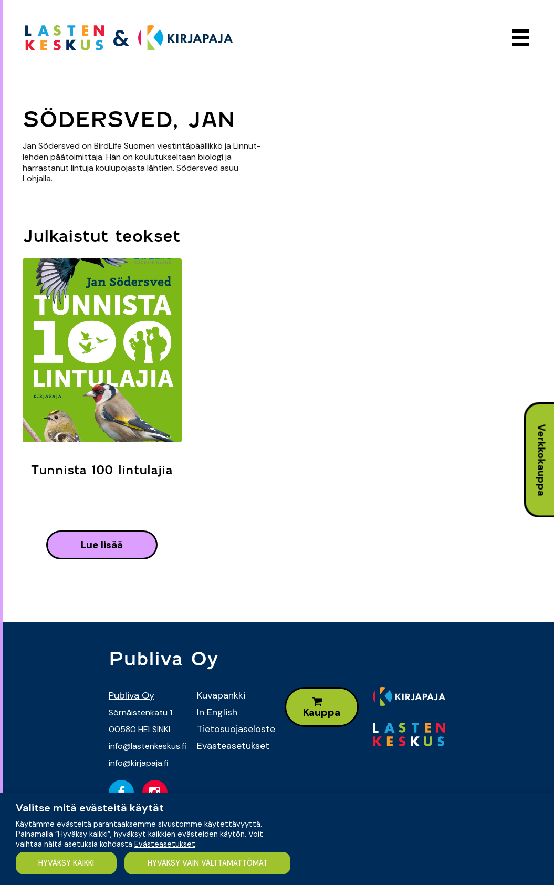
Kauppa (321, 707)
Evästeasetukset (233, 746)
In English (217, 712)
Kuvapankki (221, 695)
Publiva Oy (131, 695)
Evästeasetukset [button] (164, 844)
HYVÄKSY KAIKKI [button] (66, 863)
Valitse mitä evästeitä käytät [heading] (90, 808)
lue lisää (102, 544)
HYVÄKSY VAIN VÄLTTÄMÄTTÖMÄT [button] (208, 863)
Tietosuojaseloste (233, 729)
